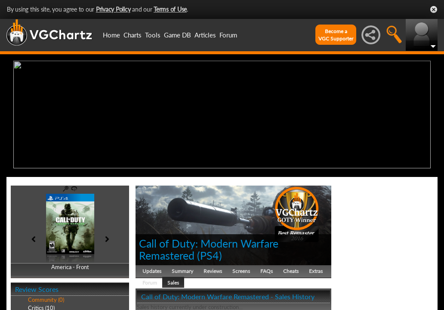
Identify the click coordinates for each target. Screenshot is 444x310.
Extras (316, 269)
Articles (205, 35)
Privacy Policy (113, 9)
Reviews (213, 269)
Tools (152, 35)
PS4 (209, 253)
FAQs (266, 269)
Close (433, 9)
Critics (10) (41, 305)
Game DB (177, 35)
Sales (173, 280)
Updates (151, 269)
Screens (241, 269)
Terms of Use (170, 9)
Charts (132, 35)
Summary (182, 269)
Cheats (291, 269)
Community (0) (46, 297)
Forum (228, 35)
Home (111, 35)
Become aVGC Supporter (335, 35)
